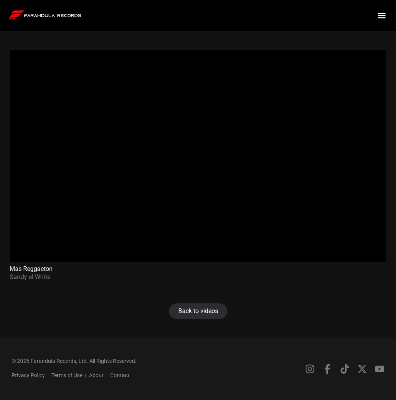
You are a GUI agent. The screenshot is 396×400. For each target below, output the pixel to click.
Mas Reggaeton (31, 268)
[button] (382, 15)
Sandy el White (30, 277)
